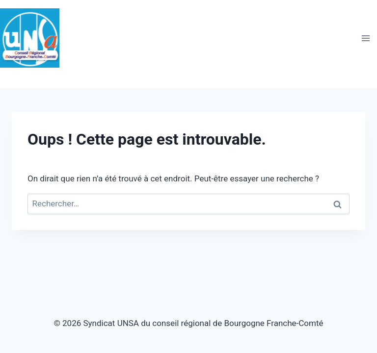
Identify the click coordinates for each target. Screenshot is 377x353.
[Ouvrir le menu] (365, 38)
